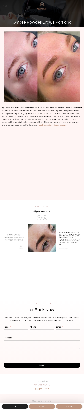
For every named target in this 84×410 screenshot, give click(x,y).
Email (59, 327)
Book (69, 406)
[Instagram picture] (14, 238)
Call (14, 406)
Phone (33, 327)
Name (7, 327)
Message (8, 338)
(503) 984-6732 (42, 389)
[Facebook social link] (3, 6)
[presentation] (22, 355)
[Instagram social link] (5, 6)
